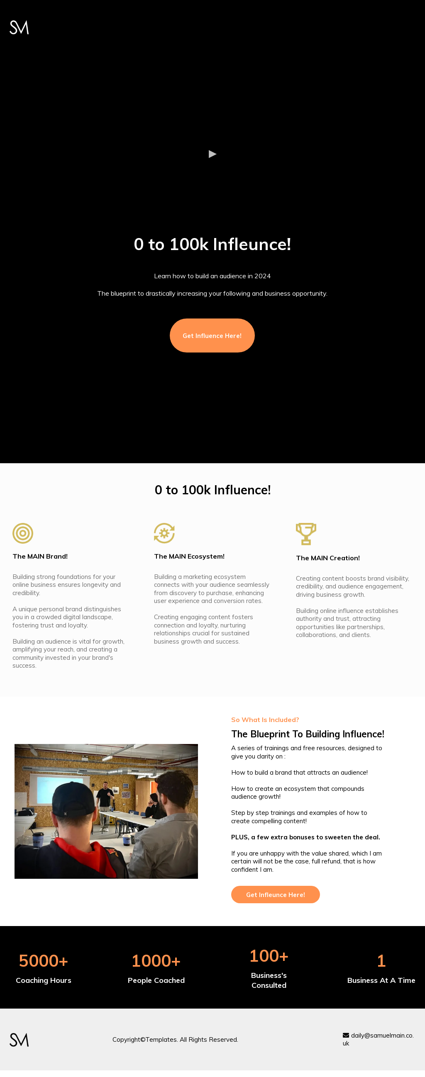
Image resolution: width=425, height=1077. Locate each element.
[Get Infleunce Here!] (275, 894)
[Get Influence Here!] (212, 335)
